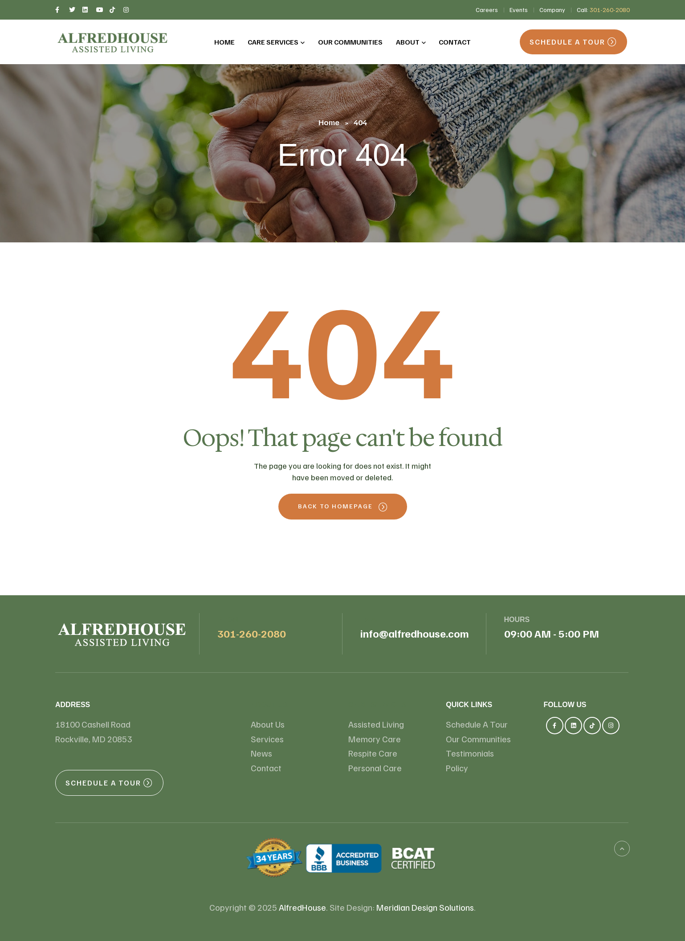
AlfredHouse (302, 907)
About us (269, 704)
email (371, 619)
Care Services (377, 704)
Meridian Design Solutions (425, 907)
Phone (230, 619)
